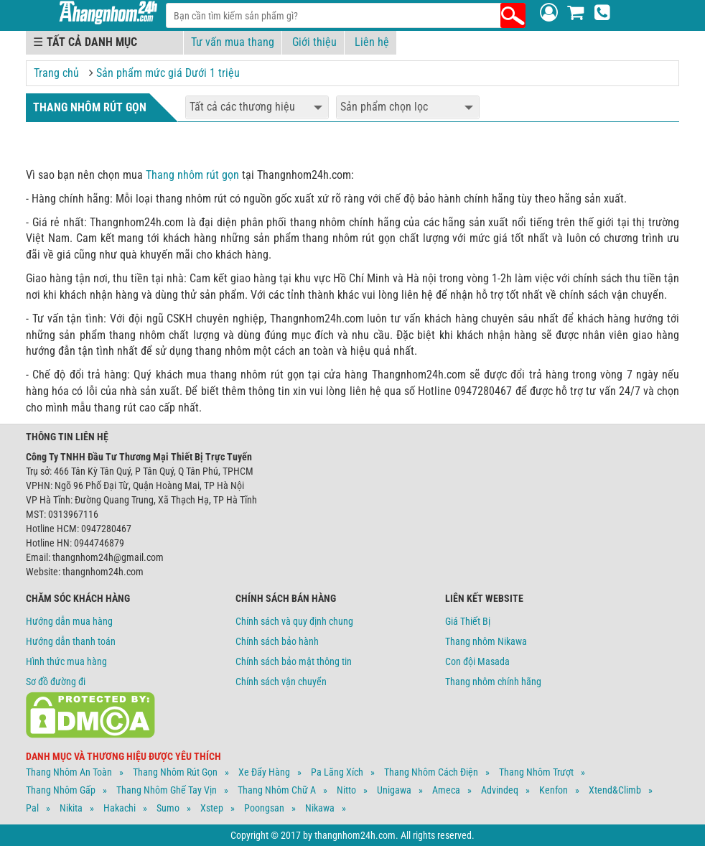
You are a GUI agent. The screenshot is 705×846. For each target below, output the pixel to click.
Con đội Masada (477, 661)
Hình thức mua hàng (66, 661)
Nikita (71, 808)
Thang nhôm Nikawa (486, 641)
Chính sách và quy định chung (294, 621)
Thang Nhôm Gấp (60, 790)
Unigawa (394, 790)
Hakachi (119, 808)
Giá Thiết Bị (467, 621)
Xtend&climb (615, 790)
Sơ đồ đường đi (55, 681)
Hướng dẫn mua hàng (69, 621)
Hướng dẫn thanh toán (71, 641)
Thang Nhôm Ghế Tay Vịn (166, 790)
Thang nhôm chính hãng (493, 681)
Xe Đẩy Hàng (264, 772)
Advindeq (499, 790)
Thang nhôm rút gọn (192, 175)
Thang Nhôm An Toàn (69, 772)
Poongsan (264, 808)
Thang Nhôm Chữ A (277, 790)
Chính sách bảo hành (277, 641)
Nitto (346, 790)
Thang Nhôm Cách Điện (431, 772)
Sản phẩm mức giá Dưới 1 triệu (168, 73)
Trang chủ (56, 73)
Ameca (446, 790)
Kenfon (553, 790)
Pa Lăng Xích (337, 772)
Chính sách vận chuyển (281, 681)
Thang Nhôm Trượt (536, 772)
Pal (32, 808)
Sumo (168, 808)
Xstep (211, 808)
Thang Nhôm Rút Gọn (175, 772)
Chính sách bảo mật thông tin (293, 661)
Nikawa (320, 808)
